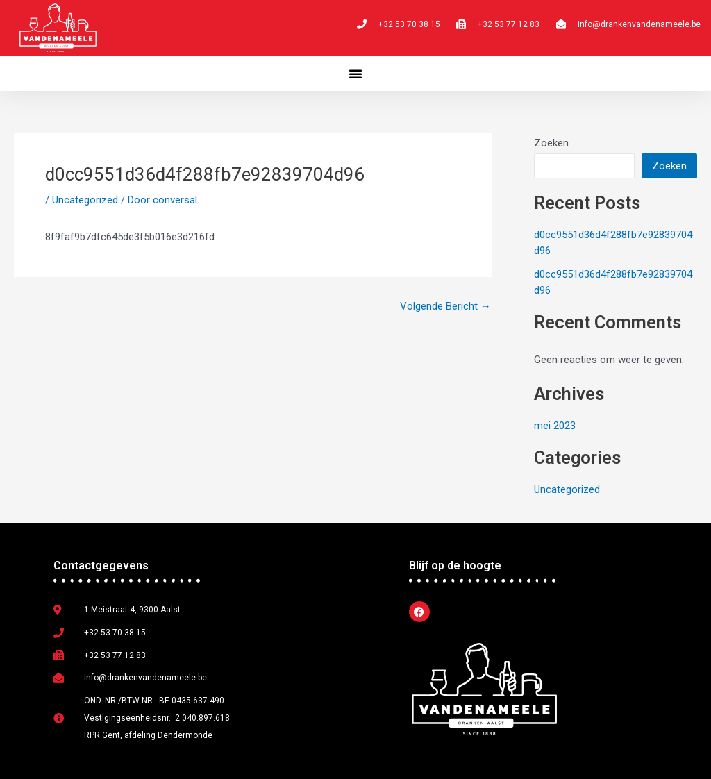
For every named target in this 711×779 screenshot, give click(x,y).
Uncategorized (85, 200)
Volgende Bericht (445, 306)
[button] (355, 73)
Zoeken (551, 143)
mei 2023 (555, 425)
